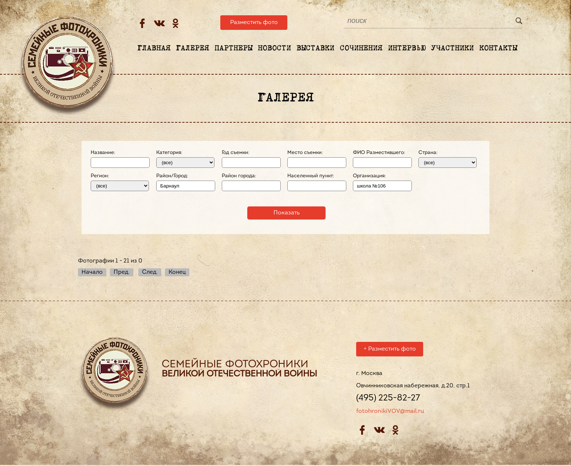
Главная (153, 48)
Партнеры (233, 48)
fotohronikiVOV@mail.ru (390, 412)
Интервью (407, 48)
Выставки (315, 48)
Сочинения (361, 48)
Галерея (192, 48)
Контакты (498, 48)
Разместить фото (254, 22)
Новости (274, 48)
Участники (452, 48)
